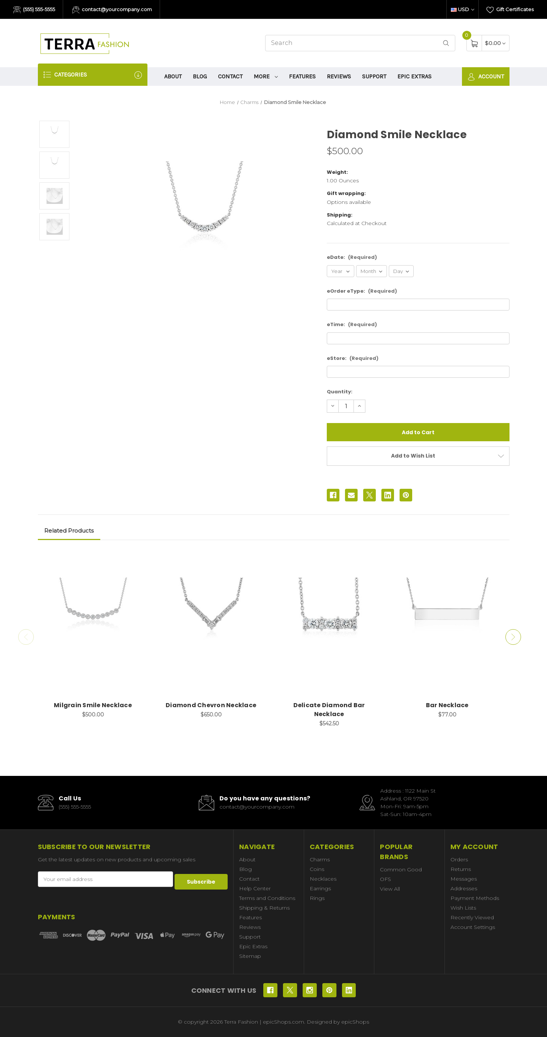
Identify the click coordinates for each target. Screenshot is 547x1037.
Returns (460, 869)
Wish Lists (463, 907)
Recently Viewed (472, 917)
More (266, 76)
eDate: (352, 257)
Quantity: (339, 391)
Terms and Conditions (267, 898)
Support (374, 76)
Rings (317, 898)
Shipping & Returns (264, 907)
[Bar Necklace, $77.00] (447, 624)
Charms (320, 859)
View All (390, 888)
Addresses (463, 888)
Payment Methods (474, 898)
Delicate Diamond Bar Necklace (329, 709)
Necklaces (323, 878)
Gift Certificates (510, 10)
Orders (459, 859)
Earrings (320, 888)
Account (486, 77)
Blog (200, 76)
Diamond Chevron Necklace (211, 705)
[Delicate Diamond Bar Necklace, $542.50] (329, 624)
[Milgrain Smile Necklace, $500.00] (93, 624)
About (173, 76)
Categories (92, 75)
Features (302, 76)
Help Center (255, 888)
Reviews (339, 76)
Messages (463, 878)
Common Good (401, 869)
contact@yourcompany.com (112, 10)
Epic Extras (414, 76)
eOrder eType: (362, 291)
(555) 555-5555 (34, 10)
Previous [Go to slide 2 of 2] (24, 637)
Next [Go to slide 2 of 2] (515, 637)
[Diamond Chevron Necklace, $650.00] (211, 624)
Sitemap (250, 956)
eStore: (352, 358)
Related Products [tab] (69, 530)
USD (462, 9)
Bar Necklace (447, 705)
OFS (385, 879)
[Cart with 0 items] (495, 42)
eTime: (352, 324)
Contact (230, 76)
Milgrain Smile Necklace (93, 705)
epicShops (355, 1021)
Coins (317, 869)
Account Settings (472, 927)
